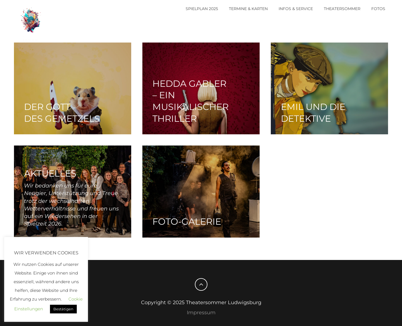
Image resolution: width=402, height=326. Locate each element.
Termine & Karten (248, 8)
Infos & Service (296, 8)
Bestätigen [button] (63, 309)
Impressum (201, 312)
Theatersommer (342, 8)
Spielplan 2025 (202, 8)
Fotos (378, 8)
